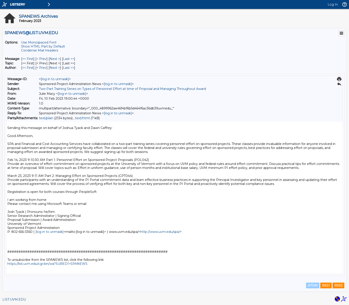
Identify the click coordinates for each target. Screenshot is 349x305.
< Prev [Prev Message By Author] (42, 68)
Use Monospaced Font (39, 42)
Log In (333, 4)
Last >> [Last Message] (68, 59)
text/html (82, 118)
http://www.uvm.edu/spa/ (160, 232)
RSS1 (326, 285)
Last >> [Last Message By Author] (68, 68)
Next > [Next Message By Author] (55, 68)
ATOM (313, 285)
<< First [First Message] (27, 59)
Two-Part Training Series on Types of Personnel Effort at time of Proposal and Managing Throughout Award (122, 89)
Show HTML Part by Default (43, 46)
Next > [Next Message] (55, 59)
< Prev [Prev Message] (42, 59)
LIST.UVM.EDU (14, 299)
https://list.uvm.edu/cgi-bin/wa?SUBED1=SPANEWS (47, 264)
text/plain (46, 118)
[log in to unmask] (55, 79)
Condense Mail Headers (39, 50)
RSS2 (338, 285)
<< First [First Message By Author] (27, 68)
